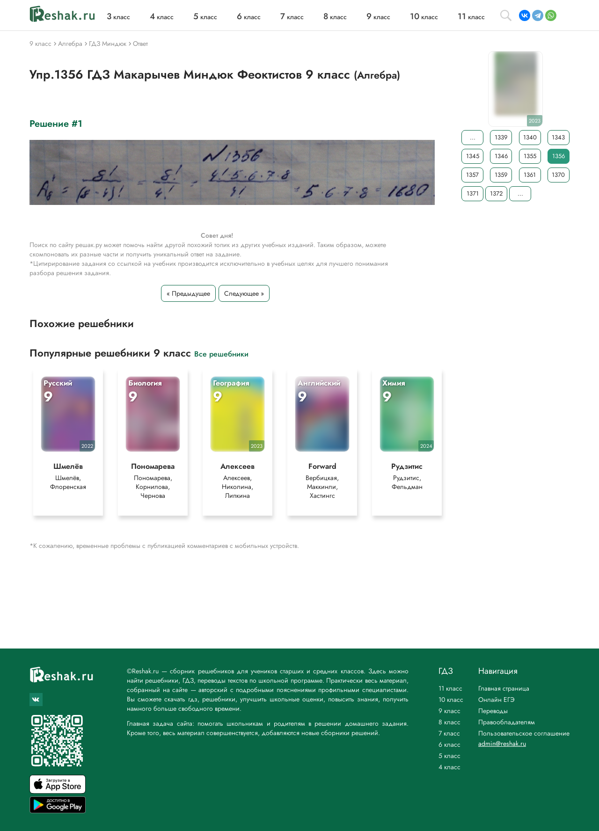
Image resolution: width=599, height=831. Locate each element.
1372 (496, 193)
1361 (530, 174)
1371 (473, 193)
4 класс (449, 767)
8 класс (449, 722)
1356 (558, 156)
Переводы (493, 710)
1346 (501, 156)
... (472, 137)
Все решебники (221, 353)
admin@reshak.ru (502, 743)
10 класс (450, 699)
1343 (558, 137)
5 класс (449, 755)
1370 (558, 174)
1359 (501, 174)
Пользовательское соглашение (524, 733)
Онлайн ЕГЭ (496, 699)
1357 (472, 174)
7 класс (449, 733)
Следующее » (244, 293)
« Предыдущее (188, 293)
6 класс (449, 744)
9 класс (449, 710)
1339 (501, 137)
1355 (530, 156)
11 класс (450, 688)
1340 (530, 137)
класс (118, 17)
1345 (472, 156)
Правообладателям (506, 722)
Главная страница (503, 688)
